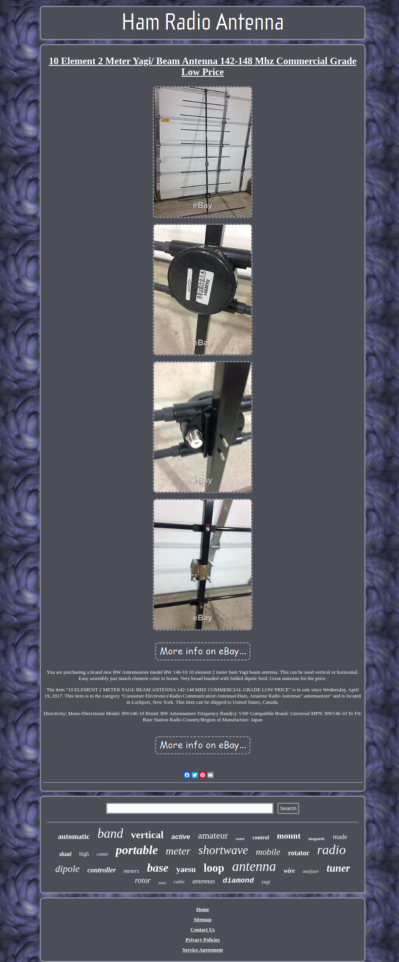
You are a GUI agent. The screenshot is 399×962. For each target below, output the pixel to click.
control (260, 837)
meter (178, 851)
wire (289, 870)
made (340, 836)
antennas (203, 881)
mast (162, 883)
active (180, 836)
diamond (238, 880)
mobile (268, 852)
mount (288, 835)
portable (137, 850)
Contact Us (203, 929)
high (84, 854)
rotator (298, 853)
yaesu (186, 869)
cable (179, 881)
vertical (147, 834)
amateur (213, 835)
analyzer (311, 871)
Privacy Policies (202, 940)
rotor (142, 880)
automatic (74, 836)
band (110, 833)
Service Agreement (202, 950)
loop (213, 868)
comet (102, 854)
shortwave (223, 850)
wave (240, 838)
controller (101, 870)
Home (202, 909)
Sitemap (203, 919)
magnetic (317, 838)
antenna (254, 866)
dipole (67, 868)
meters (131, 871)
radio (331, 849)
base (157, 867)
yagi (265, 881)
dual (66, 854)
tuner (338, 868)
